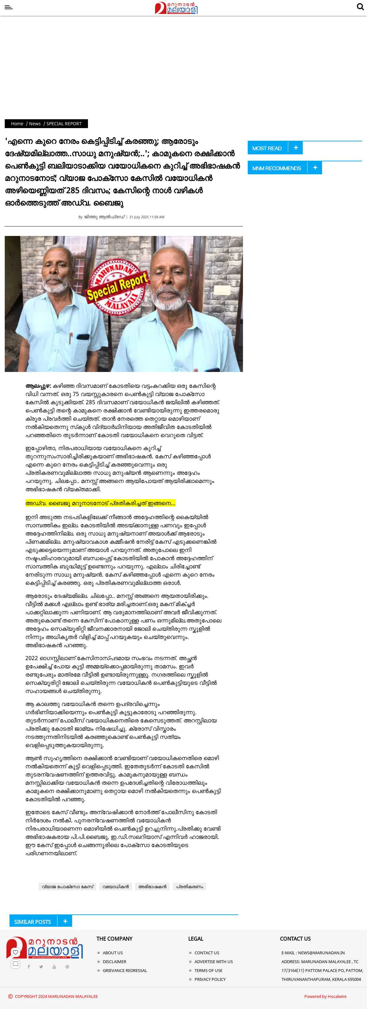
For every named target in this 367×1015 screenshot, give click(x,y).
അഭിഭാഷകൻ (152, 886)
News (35, 124)
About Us (113, 953)
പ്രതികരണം (189, 886)
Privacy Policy (210, 979)
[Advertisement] (183, 72)
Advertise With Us (214, 961)
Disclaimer (114, 961)
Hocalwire (337, 996)
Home (17, 124)
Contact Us (207, 953)
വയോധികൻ (116, 886)
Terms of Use (208, 970)
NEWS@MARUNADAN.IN (321, 953)
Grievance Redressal (125, 970)
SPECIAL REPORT (64, 124)
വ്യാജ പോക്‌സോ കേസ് (67, 886)
